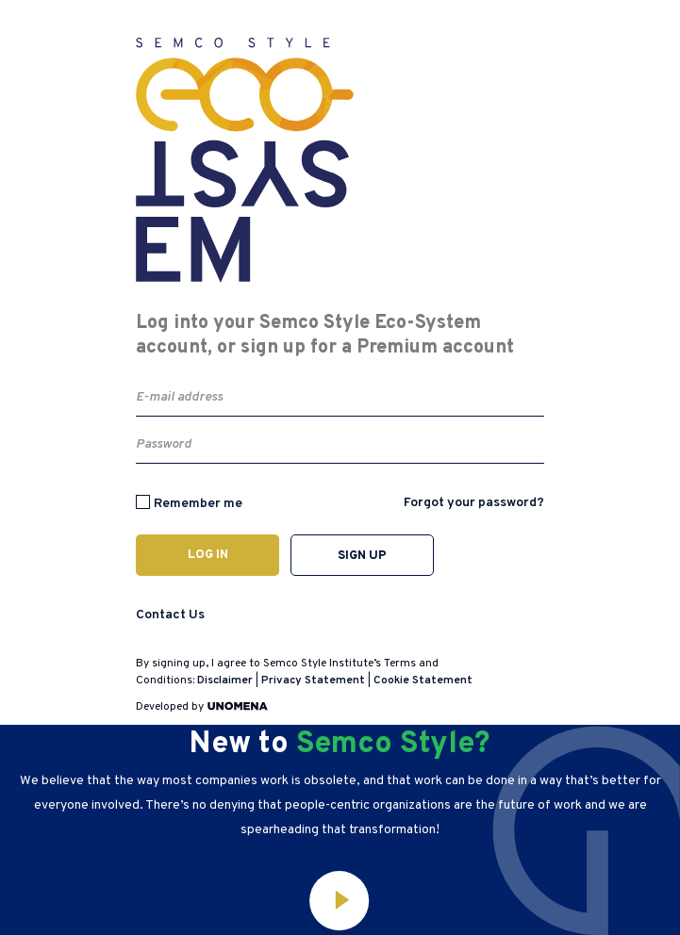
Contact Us (170, 615)
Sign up (362, 556)
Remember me (198, 504)
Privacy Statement (313, 680)
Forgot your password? (474, 503)
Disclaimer (225, 680)
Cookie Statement (423, 680)
